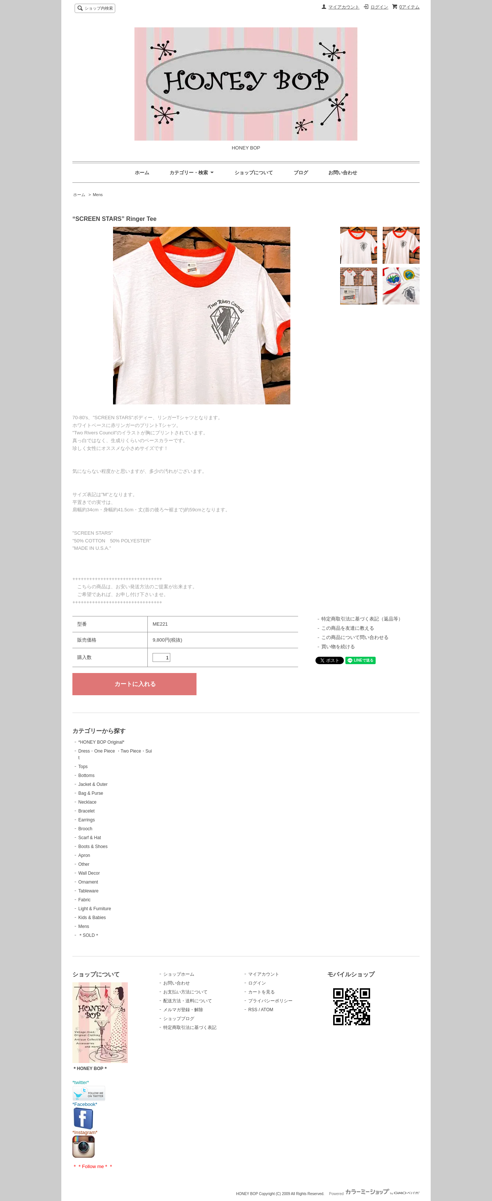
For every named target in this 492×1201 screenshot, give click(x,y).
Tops (83, 766)
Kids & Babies (92, 917)
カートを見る (261, 992)
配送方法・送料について (187, 1000)
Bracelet (86, 811)
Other (83, 864)
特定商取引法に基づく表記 (189, 1027)
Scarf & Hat (89, 837)
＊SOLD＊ (88, 935)
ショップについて (254, 172)
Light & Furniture (94, 908)
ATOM (267, 1009)
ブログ (301, 172)
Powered (374, 1194)
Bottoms (86, 775)
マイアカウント (343, 7)
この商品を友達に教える (347, 628)
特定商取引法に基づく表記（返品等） (362, 619)
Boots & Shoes (92, 846)
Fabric (84, 899)
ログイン (379, 7)
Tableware (88, 891)
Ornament (88, 882)
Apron (84, 855)
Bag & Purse (90, 793)
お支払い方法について (185, 992)
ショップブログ (178, 1018)
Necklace (87, 802)
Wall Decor (89, 873)
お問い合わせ (342, 172)
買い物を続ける (338, 646)
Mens (98, 194)
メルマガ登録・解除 (183, 1009)
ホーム (142, 172)
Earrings (86, 819)
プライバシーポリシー (270, 1000)
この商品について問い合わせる (355, 637)
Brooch (85, 828)
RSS (252, 1009)
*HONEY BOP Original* (101, 742)
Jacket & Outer (92, 784)
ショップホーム (178, 974)
